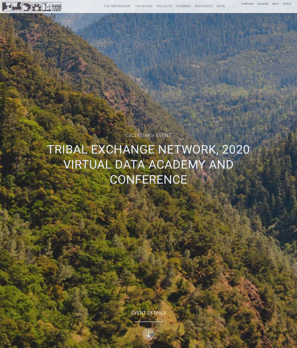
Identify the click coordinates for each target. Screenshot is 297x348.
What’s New (247, 4)
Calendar (262, 4)
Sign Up (287, 4)
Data (221, 6)
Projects (164, 6)
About (275, 4)
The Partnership (117, 6)
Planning (183, 6)
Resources (204, 6)
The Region (143, 6)
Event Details (148, 325)
